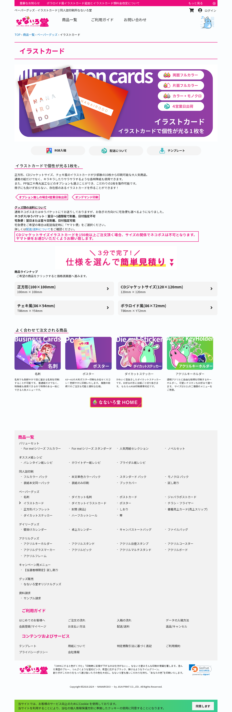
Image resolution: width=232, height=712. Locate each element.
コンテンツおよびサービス (46, 636)
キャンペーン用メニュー (35, 564)
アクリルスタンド (83, 543)
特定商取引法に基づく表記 (134, 646)
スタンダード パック (133, 476)
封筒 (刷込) (79, 509)
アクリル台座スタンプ (134, 543)
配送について (114, 151)
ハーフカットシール (85, 515)
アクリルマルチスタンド (135, 549)
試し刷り (173, 483)
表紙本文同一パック (37, 483)
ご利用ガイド (34, 610)
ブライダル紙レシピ (133, 462)
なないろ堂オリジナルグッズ (42, 584)
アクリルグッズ (29, 538)
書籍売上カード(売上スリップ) (188, 509)
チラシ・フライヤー (181, 503)
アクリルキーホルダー (38, 543)
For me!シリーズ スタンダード (92, 448)
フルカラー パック (35, 476)
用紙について (76, 646)
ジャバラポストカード (182, 497)
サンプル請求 (32, 598)
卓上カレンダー (82, 529)
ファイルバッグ (178, 529)
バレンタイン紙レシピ (38, 462)
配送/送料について (38, 229)
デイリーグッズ (29, 524)
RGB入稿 (56, 150)
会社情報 (74, 652)
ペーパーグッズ (29, 491)
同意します (203, 706)
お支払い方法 (76, 626)
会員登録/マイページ (32, 626)
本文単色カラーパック (86, 476)
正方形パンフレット (37, 509)
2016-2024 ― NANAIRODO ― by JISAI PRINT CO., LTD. (111, 686)
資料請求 (25, 593)
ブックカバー (128, 483)
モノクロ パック (178, 476)
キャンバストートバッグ (136, 529)
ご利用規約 (173, 646)
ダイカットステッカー (38, 515)
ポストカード (128, 497)
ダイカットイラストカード (89, 503)
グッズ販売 (26, 579)
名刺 (26, 497)
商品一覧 (26, 437)
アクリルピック (82, 549)
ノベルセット (176, 448)
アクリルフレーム (35, 556)
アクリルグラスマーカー (39, 549)
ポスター (125, 503)
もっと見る (195, 3)
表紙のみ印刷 (80, 483)
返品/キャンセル (176, 626)
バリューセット (29, 443)
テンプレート (172, 151)
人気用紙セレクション (134, 448)
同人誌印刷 (26, 471)
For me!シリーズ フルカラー (42, 448)
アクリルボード (178, 549)
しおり (124, 509)
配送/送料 (123, 626)
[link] (200, 670)
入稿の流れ (124, 620)
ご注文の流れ (76, 620)
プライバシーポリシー (33, 652)
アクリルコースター (180, 543)
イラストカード (34, 503)
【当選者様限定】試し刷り (41, 570)
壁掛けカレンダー (35, 529)
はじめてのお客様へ (32, 620)
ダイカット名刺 (82, 497)
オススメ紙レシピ (30, 457)
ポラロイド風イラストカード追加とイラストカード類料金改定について (93, 3)
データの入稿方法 (177, 620)
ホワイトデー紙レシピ (86, 462)
